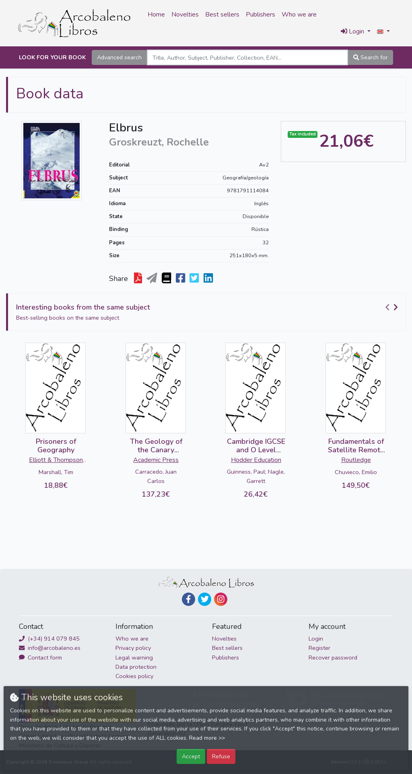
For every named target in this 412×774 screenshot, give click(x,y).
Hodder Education (256, 460)
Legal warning (134, 657)
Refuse (221, 756)
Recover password (333, 657)
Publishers (260, 14)
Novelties (185, 14)
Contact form (40, 657)
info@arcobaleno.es (49, 648)
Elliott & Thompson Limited (56, 461)
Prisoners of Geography (56, 446)
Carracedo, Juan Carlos (156, 476)
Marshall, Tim (56, 472)
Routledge (356, 460)
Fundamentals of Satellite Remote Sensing (356, 450)
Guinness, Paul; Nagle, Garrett (256, 476)
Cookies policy (134, 676)
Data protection (136, 667)
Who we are (299, 14)
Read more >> (207, 738)
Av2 (264, 165)
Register (319, 648)
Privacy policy (133, 648)
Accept (191, 756)
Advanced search (119, 57)
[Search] (247, 57)
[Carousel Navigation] (392, 308)
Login (316, 639)
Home (156, 14)
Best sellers (222, 14)
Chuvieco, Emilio (356, 472)
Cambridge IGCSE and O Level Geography (256, 450)
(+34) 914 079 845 (49, 639)
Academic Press (156, 460)
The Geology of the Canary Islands (156, 450)
